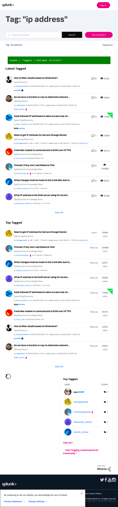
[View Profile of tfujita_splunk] (19, 109)
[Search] (34, 35)
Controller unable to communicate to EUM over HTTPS (42, 150)
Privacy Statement (13, 501)
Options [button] (105, 45)
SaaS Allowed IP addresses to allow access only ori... (41, 116)
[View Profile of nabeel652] (20, 105)
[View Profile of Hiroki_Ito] (84, 143)
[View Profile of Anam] (81, 391)
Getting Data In (21, 101)
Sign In (103, 5)
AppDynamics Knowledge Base (28, 154)
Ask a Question (99, 34)
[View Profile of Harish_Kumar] (21, 188)
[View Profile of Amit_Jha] (20, 158)
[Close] (81, 493)
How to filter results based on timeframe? (36, 77)
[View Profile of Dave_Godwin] (21, 124)
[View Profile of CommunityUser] (22, 173)
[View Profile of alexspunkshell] (22, 86)
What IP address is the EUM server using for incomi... (41, 195)
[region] (42, 498)
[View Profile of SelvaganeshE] (21, 143)
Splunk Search (20, 82)
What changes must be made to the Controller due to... (42, 180)
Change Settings (36, 501)
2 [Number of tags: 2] (107, 391)
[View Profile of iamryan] (21, 128)
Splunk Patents (96, 493)
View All (59, 212)
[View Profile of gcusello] (17, 90)
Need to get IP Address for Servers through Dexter (40, 135)
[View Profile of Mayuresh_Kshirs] (23, 203)
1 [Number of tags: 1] (107, 401)
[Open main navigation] (114, 4)
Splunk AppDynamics (23, 120)
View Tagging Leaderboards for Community (80, 451)
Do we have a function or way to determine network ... (42, 97)
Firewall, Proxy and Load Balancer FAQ (34, 165)
